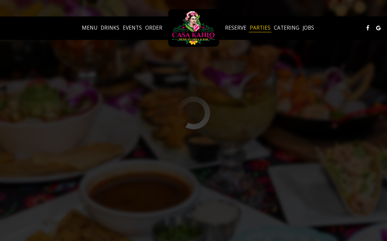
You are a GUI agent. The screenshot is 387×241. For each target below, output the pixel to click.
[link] (193, 28)
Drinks (110, 28)
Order (153, 28)
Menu (89, 28)
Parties (260, 28)
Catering (286, 28)
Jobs (308, 28)
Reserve (235, 28)
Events (132, 28)
